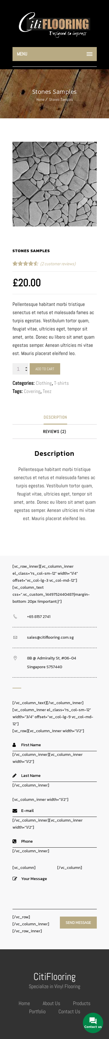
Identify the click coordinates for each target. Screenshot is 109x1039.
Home (40, 99)
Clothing (44, 383)
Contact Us (69, 1011)
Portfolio (37, 1011)
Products (81, 1003)
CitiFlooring (54, 976)
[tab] (55, 417)
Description (55, 417)
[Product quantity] (20, 369)
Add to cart (44, 368)
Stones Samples (61, 99)
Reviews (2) (54, 431)
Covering (32, 391)
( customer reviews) (58, 263)
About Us (51, 1003)
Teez (47, 391)
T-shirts (61, 383)
